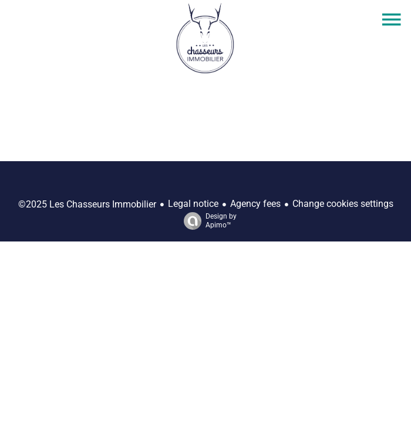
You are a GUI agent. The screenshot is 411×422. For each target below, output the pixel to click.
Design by (207, 221)
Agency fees (255, 203)
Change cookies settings (342, 203)
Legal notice (193, 203)
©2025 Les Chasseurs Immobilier (87, 204)
